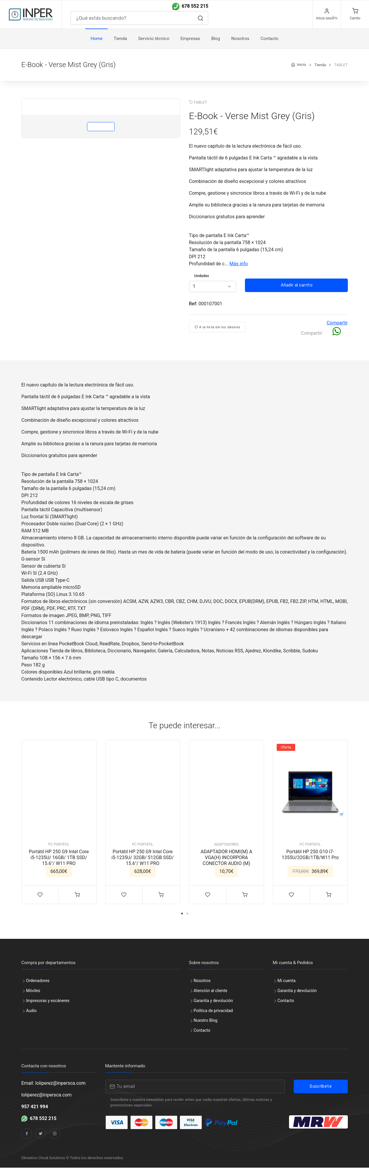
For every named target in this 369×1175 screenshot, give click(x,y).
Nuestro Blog (206, 1027)
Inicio (301, 72)
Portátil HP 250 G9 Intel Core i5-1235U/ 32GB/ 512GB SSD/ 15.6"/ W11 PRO (142, 865)
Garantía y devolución (213, 1008)
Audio (31, 1018)
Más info (238, 271)
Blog (215, 46)
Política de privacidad (213, 1018)
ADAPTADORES (226, 852)
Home (96, 46)
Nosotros (240, 46)
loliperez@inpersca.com (46, 1102)
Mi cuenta (287, 988)
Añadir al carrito (296, 292)
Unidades (201, 283)
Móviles (33, 998)
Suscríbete (321, 1093)
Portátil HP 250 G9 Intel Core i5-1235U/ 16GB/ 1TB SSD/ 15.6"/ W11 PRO (59, 865)
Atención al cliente (210, 998)
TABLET (200, 109)
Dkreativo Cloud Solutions (43, 1165)
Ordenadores (38, 988)
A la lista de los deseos (218, 334)
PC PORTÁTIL (58, 852)
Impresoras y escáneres (48, 1008)
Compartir (337, 330)
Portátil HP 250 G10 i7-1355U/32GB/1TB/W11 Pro (310, 862)
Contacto (202, 1037)
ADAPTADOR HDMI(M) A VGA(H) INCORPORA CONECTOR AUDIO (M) (226, 865)
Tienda (120, 46)
